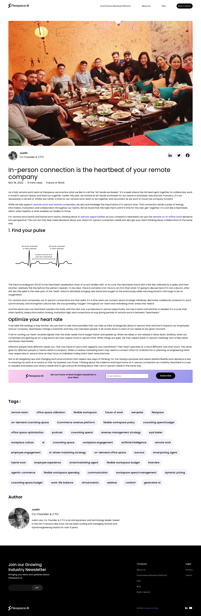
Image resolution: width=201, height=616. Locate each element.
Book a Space (143, 592)
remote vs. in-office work (167, 216)
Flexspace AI (149, 608)
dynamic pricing (175, 472)
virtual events (90, 482)
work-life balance (62, 482)
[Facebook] (187, 155)
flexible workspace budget (123, 462)
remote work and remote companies (54, 204)
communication (98, 472)
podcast (57, 432)
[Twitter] (178, 155)
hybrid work (18, 462)
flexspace (158, 412)
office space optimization (27, 432)
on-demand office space (110, 452)
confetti (130, 482)
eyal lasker (155, 432)
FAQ (164, 6)
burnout (139, 452)
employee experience (47, 462)
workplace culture (22, 442)
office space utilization (50, 412)
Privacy (189, 569)
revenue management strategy (121, 432)
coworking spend (82, 432)
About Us (146, 6)
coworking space (63, 442)
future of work (114, 412)
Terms (189, 575)
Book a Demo (184, 6)
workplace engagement (98, 442)
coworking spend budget (159, 422)
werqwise (137, 412)
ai (43, 442)
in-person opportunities (91, 216)
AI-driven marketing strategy (67, 452)
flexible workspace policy (119, 422)
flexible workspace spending (61, 472)
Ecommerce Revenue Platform (115, 6)
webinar (112, 482)
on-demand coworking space (30, 422)
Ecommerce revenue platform (76, 422)
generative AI (152, 482)
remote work (163, 442)
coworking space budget (27, 482)
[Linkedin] (170, 155)
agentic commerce (23, 472)
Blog (139, 586)
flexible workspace (85, 412)
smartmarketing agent (83, 462)
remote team (19, 412)
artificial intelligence (133, 442)
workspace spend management (136, 472)
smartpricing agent (165, 452)
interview (154, 462)
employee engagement (26, 452)
